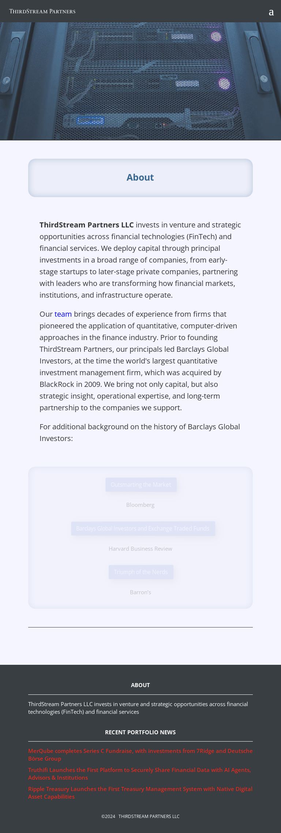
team (63, 314)
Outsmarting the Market (141, 484)
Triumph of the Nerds (141, 572)
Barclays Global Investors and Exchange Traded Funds (143, 528)
